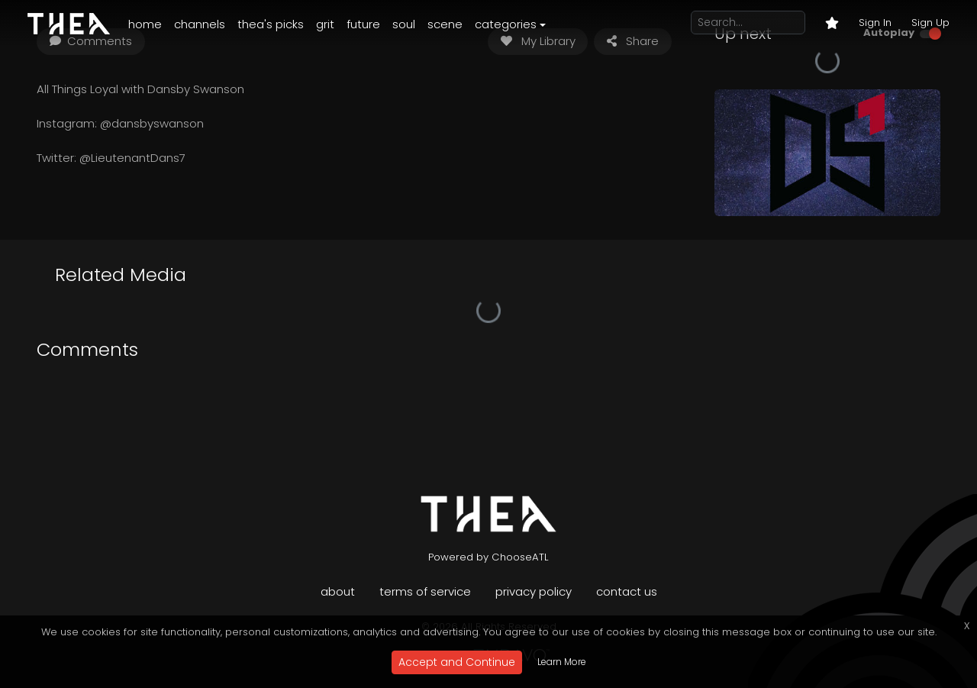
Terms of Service (425, 591)
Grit (325, 24)
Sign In (875, 22)
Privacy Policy (533, 591)
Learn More (561, 661)
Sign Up (930, 22)
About (338, 591)
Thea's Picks (270, 24)
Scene (445, 24)
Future (363, 24)
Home (145, 24)
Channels (199, 24)
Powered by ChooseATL (488, 557)
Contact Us (626, 591)
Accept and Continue (456, 662)
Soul (403, 24)
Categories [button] (506, 24)
